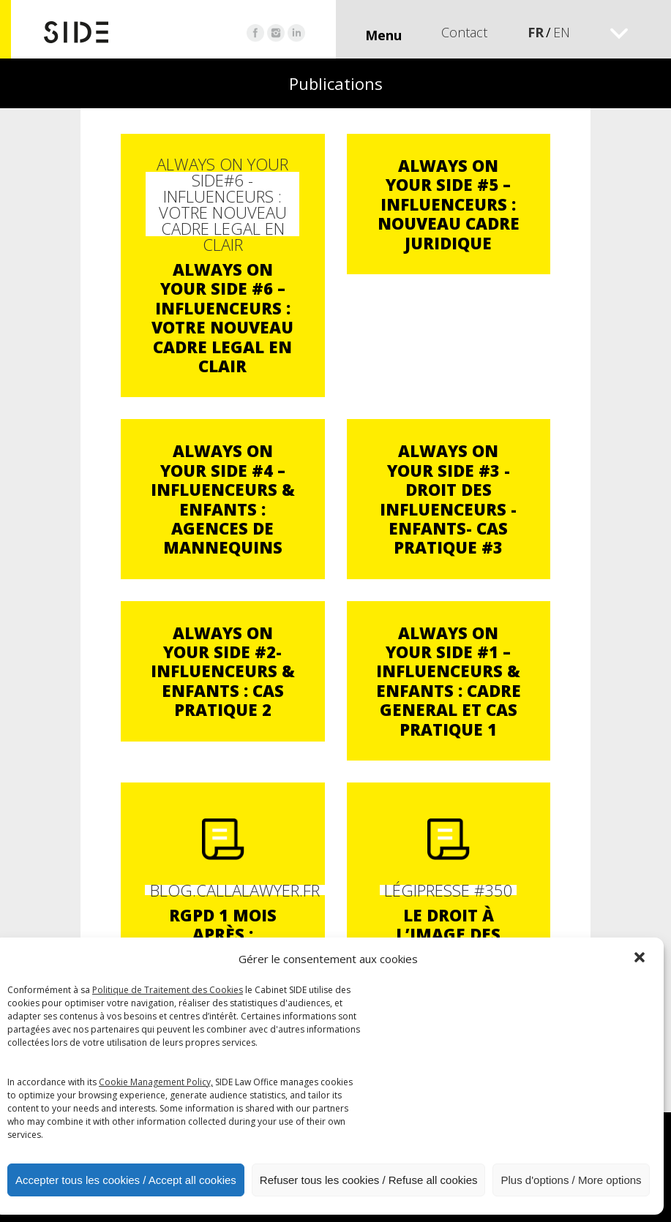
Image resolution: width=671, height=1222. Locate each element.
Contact (464, 32)
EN (561, 32)
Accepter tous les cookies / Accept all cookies (125, 1180)
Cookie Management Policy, (156, 1082)
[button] (641, 959)
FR (536, 32)
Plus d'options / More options (571, 1180)
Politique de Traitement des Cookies (167, 990)
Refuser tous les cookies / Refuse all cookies (369, 1180)
